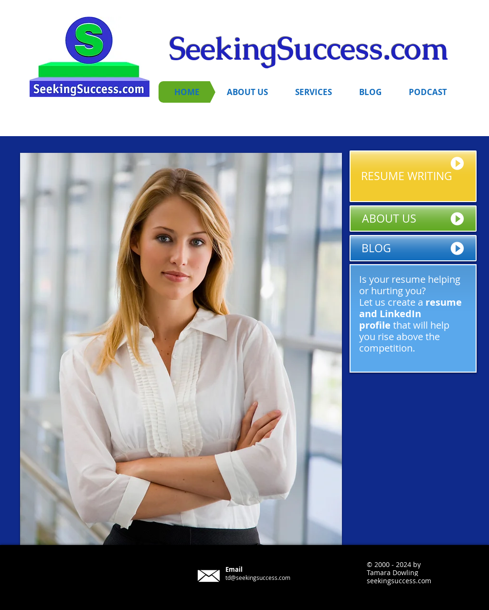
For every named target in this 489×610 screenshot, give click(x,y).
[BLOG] (413, 248)
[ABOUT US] (413, 218)
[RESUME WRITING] (413, 176)
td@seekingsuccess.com (257, 577)
